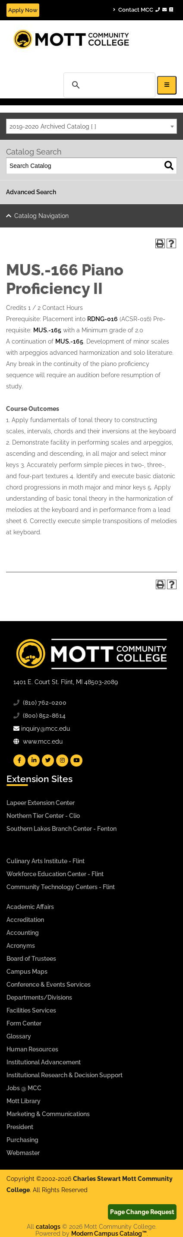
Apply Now (23, 10)
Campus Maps (26, 971)
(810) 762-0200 (44, 702)
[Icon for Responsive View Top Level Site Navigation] (167, 85)
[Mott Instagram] (62, 760)
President (19, 1126)
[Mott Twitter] (48, 760)
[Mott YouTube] (76, 760)
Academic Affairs (30, 906)
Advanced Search (31, 192)
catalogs (48, 1226)
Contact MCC (143, 9)
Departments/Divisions (39, 997)
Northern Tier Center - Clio (43, 815)
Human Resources (32, 1049)
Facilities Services (31, 1010)
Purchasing (22, 1139)
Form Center (23, 1023)
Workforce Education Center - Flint (55, 874)
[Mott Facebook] (19, 760)
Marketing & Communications (48, 1114)
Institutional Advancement (43, 1062)
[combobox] (91, 126)
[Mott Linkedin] (34, 760)
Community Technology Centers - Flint (60, 887)
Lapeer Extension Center (40, 802)
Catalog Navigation (41, 215)
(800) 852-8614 (44, 715)
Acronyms (20, 945)
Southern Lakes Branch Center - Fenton (61, 828)
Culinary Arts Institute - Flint (45, 861)
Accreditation (25, 919)
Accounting (22, 932)
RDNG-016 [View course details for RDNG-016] (102, 319)
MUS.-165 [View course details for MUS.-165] (47, 330)
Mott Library (23, 1101)
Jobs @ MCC (23, 1088)
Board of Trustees (31, 958)
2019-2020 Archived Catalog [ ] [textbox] (52, 126)
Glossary (18, 1036)
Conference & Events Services (48, 984)
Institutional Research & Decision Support (64, 1075)
